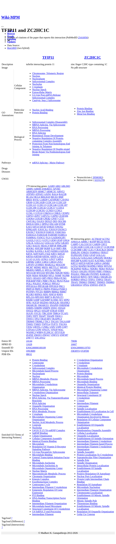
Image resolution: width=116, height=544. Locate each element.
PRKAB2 (85, 274)
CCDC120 (61, 202)
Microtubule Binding (42, 454)
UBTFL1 (37, 327)
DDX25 (48, 221)
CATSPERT (54, 199)
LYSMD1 (39, 264)
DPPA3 (45, 224)
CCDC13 (41, 205)
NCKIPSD (76, 268)
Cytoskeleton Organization (45, 392)
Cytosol (80, 400)
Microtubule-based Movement (46, 506)
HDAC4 (45, 245)
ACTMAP (96, 239)
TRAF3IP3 (45, 318)
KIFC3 (42, 254)
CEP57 (37, 216)
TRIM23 (83, 282)
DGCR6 (62, 221)
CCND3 (50, 210)
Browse (11, 33)
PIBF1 (46, 281)
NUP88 (65, 275)
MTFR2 (57, 270)
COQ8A (30, 218)
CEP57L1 (46, 216)
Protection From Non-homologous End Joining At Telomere (51, 145)
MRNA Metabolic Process (45, 379)
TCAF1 (64, 313)
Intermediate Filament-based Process (95, 444)
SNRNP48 (64, 305)
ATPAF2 (39, 194)
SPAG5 (83, 279)
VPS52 (85, 285)
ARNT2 (61, 191)
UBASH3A (76, 285)
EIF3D (43, 226)
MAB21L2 (50, 264)
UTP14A (30, 329)
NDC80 (59, 272)
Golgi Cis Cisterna (86, 514)
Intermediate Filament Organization (49, 503)
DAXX (40, 221)
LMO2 (45, 262)
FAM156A (60, 232)
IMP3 (59, 248)
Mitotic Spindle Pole (87, 500)
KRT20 (61, 254)
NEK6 (35, 275)
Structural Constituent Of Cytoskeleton (51, 509)
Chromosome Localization (90, 492)
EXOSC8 (40, 232)
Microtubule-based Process (45, 371)
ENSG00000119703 (80, 347)
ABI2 (58, 186)
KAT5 (48, 251)
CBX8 (29, 202)
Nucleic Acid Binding (42, 110)
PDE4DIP (31, 281)
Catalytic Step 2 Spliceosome (46, 100)
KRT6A (30, 256)
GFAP (59, 240)
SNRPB (38, 308)
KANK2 (30, 251)
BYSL (36, 199)
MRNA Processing (41, 130)
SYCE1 (38, 313)
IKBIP (47, 248)
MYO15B (31, 272)
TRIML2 (39, 321)
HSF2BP (39, 248)
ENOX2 (59, 226)
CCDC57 (51, 208)
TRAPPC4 (57, 318)
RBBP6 (47, 291)
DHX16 (30, 224)
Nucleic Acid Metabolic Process (47, 422)
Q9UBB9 (30, 351)
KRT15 (74, 263)
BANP (93, 241)
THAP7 (42, 316)
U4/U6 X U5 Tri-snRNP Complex (48, 430)
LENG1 (44, 259)
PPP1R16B (43, 286)
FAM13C (50, 232)
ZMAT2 (38, 335)
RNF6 (60, 294)
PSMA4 (55, 289)
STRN (61, 310)
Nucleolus (37, 84)
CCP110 (38, 213)
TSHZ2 (29, 324)
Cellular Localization (87, 433)
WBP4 (39, 332)
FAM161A (31, 235)
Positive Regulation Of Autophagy (93, 473)
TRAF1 (107, 279)
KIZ (49, 254)
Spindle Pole (83, 460)
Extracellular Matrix (42, 92)
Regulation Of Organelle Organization (95, 511)
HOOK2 (108, 258)
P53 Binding (38, 495)
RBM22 (55, 291)
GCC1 (38, 240)
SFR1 (29, 302)
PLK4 (66, 281)
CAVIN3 (64, 199)
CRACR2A (100, 249)
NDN (28, 275)
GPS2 (57, 243)
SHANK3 (65, 302)
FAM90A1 (31, 237)
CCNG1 (58, 210)
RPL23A (30, 297)
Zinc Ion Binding (85, 111)
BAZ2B (62, 194)
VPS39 (54, 329)
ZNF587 (64, 335)
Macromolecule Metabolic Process (49, 473)
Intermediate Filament (43, 514)
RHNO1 (38, 294)
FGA (48, 237)
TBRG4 (56, 313)
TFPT (35, 316)
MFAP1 (64, 267)
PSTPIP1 (30, 291)
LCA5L (36, 259)
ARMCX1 (51, 191)
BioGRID (12, 48)
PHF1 (39, 281)
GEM (53, 240)
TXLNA (63, 324)
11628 (29, 344)
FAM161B (42, 235)
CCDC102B (39, 202)
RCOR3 (30, 294)
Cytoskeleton (38, 365)
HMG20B (61, 245)
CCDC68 (30, 210)
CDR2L (57, 213)
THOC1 (59, 316)
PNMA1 (107, 271)
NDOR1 (94, 268)
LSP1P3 (30, 264)
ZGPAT (29, 335)
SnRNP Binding (40, 433)
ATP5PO (30, 194)
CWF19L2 (31, 221)
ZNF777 (30, 337)
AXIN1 (47, 194)
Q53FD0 (85, 351)
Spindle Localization (87, 408)
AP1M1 (57, 189)
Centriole (36, 425)
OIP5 (44, 278)
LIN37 (52, 259)
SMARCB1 (31, 305)
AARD (51, 186)
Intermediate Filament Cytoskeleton (49, 487)
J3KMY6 (75, 351)
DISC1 (37, 224)
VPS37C (46, 329)
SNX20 (61, 308)
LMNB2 (30, 262)
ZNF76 (102, 285)
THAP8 (50, 316)
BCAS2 (30, 197)
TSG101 (55, 321)
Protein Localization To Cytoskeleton (95, 454)
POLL (29, 283)
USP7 (65, 327)
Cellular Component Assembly (47, 438)
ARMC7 (41, 191)
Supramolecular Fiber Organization (94, 457)
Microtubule (38, 444)
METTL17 (54, 267)
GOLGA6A (86, 258)
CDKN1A (48, 213)
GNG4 (66, 240)
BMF (61, 197)
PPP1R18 (53, 286)
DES (55, 221)
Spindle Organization (87, 463)
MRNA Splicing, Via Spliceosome (48, 124)
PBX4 (57, 278)
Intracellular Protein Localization (93, 465)
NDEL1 (85, 268)
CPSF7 (54, 218)
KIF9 (36, 254)
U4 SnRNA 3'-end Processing (46, 511)
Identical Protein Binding (44, 441)
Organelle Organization (43, 406)
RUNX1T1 (58, 297)
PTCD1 (39, 291)
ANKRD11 (46, 189)
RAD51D (75, 277)
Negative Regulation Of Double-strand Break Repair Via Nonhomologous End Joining (51, 152)
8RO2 (29, 354)
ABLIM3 (65, 186)
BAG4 (55, 194)
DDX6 (110, 249)
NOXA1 (109, 268)
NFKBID (43, 275)
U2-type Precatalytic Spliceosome (48, 452)
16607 (74, 344)
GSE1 (29, 245)
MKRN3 (30, 270)
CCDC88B (76, 249)
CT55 (61, 218)
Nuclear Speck (39, 89)
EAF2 (29, 226)
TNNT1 (30, 318)
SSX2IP (45, 310)
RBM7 (63, 291)
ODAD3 (37, 278)
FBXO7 (104, 252)
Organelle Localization (88, 436)
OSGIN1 (83, 271)
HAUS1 (36, 245)
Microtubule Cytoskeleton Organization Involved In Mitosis (93, 415)
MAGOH (60, 264)
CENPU (65, 213)
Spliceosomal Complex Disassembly (50, 122)
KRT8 (53, 256)
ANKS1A (75, 241)
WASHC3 (31, 332)
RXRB (29, 300)
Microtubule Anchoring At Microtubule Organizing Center (47, 467)
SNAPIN (54, 305)
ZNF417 (46, 335)
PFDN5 (92, 271)
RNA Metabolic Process (44, 411)
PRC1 (62, 286)
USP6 (58, 327)
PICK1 (52, 281)
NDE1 (66, 272)
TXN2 (29, 327)
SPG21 (37, 310)
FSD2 (86, 255)
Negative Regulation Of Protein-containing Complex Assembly (48, 139)
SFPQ (66, 300)
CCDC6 (60, 208)
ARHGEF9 (31, 191)
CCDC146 (52, 205)
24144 (29, 341)
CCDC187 (62, 205)
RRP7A (48, 297)
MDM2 (37, 267)
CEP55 (29, 216)
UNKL (45, 327)
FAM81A (62, 235)
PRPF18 (30, 289)
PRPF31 (39, 289)
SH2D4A (44, 302)
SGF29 (35, 302)
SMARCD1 (106, 277)
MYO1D (40, 272)
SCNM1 (54, 300)
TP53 (37, 318)
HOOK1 (30, 248)
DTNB (62, 224)
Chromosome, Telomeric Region (48, 73)
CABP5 (74, 244)
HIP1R (53, 245)
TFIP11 (48, 57)
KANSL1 (39, 251)
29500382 (97, 177)
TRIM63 (110, 282)
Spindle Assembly (85, 452)
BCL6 (37, 197)
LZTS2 (74, 266)
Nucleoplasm (38, 78)
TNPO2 (99, 279)
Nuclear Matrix (39, 471)
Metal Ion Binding (86, 114)
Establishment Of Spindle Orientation (95, 438)
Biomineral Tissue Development (47, 135)
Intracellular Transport (88, 392)
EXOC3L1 (43, 229)
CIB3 (84, 249)
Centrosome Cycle (41, 484)
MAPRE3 (92, 266)
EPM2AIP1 (31, 229)
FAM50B (52, 235)
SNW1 (54, 308)
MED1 (45, 267)
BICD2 (54, 197)
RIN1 (46, 294)
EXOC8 (53, 229)
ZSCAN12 (40, 337)
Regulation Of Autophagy (89, 484)
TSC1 (47, 321)
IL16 (53, 248)
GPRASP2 (98, 258)
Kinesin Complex (40, 479)
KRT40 (89, 263)
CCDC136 (88, 247)
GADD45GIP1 (58, 237)
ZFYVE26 (60, 332)
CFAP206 (63, 216)
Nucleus (36, 76)
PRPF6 (47, 289)
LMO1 (38, 262)
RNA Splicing (39, 133)
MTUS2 (108, 266)
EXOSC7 (30, 232)
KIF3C (29, 254)
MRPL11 (39, 270)
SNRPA (30, 308)
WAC (61, 329)
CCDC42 (41, 208)
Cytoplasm (37, 87)
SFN (90, 277)
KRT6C (46, 256)
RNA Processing (40, 127)
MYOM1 (50, 272)
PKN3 (60, 281)
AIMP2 (29, 189)
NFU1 (51, 275)
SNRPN (46, 308)
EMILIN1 (76, 252)
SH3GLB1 (54, 302)
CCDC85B (109, 247)
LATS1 (60, 256)
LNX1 (59, 262)
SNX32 (29, 310)
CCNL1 (30, 213)
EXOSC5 (61, 229)
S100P (36, 300)
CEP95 (54, 216)
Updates (11, 41)
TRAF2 (74, 282)
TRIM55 (101, 282)
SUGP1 (30, 313)
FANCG (41, 237)
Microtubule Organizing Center (92, 389)
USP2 (52, 327)
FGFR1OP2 (76, 255)
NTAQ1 (75, 271)
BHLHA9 (45, 197)
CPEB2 (46, 218)
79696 (74, 341)
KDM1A (55, 251)
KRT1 (54, 254)
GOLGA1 (39, 243)
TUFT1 (54, 324)
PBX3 (50, 278)
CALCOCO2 (85, 244)
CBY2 (104, 244)
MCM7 (29, 267)
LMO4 (52, 262)
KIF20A (64, 251)
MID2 (100, 266)
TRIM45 (30, 321)
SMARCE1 (43, 305)
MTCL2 (49, 270)
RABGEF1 (105, 274)
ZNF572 (55, 335)
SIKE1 (96, 277)
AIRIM (37, 189)
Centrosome (38, 362)
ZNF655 (94, 285)
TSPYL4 (46, 324)
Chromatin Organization (44, 476)
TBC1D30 (47, 313)
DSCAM (53, 224)
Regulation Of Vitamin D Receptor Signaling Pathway (49, 448)
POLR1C (37, 283)
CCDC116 (50, 202)
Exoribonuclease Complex (45, 482)
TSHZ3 (37, 324)
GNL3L (30, 243)
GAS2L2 (30, 240)
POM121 (46, 283)
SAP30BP (45, 300)
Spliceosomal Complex (43, 81)
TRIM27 (92, 282)
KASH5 (84, 260)
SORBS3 (75, 279)
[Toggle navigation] (2, 26)
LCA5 (29, 259)
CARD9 (43, 199)
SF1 (61, 300)
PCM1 (63, 278)
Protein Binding (40, 112)
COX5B (38, 218)
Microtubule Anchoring (43, 463)
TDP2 (29, 316)
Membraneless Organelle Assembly (94, 430)
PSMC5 (63, 289)
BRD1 (29, 199)
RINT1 (84, 277)
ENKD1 (51, 226)
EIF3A (35, 226)
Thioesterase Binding (87, 503)
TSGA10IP (64, 321)
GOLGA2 (49, 243)
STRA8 (53, 310)
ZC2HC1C (92, 57)
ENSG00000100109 (36, 347)
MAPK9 (82, 266)
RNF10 (52, 294)
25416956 (83, 37)
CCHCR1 (40, 210)
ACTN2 (106, 239)
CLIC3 (91, 249)
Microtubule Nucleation (88, 487)
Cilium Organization (42, 436)
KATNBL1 (100, 260)
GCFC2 (46, 240)
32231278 (99, 180)
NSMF (58, 275)
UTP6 (38, 329)
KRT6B (38, 256)
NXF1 (29, 278)
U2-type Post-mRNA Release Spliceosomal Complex (46, 96)
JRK (64, 248)
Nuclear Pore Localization (89, 476)
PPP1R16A (31, 286)
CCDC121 (31, 205)
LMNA (59, 259)
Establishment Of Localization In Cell (95, 411)
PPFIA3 (56, 283)
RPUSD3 (39, 297)
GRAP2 (65, 243)
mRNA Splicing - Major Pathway (48, 162)
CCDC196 (31, 208)
